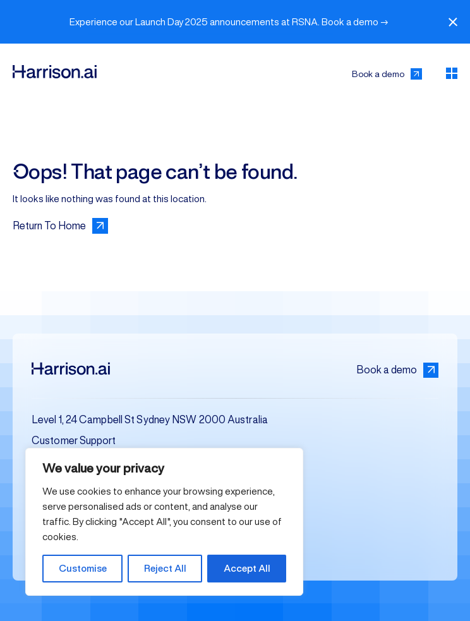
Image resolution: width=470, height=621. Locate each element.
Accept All (247, 568)
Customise (83, 568)
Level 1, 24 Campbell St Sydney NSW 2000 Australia (150, 419)
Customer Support (74, 440)
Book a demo (397, 370)
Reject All (165, 568)
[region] (164, 522)
